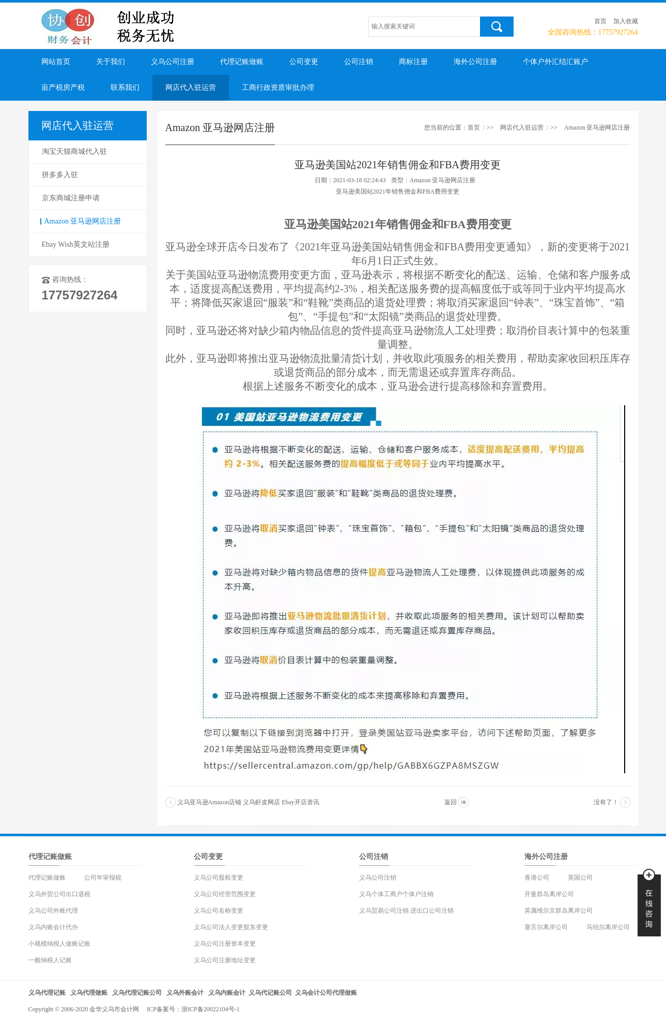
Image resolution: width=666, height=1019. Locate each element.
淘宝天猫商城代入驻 (74, 151)
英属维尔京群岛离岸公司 (558, 910)
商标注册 (413, 62)
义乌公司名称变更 (218, 910)
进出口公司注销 (432, 910)
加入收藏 (625, 21)
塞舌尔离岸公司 (546, 927)
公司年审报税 (102, 877)
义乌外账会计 (185, 992)
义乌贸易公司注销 (384, 910)
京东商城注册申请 (71, 198)
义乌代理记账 (47, 992)
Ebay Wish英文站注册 (76, 244)
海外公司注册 (475, 62)
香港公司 (536, 877)
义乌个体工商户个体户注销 (396, 894)
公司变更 (303, 62)
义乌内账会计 (226, 992)
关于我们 (110, 62)
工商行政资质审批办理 (278, 87)
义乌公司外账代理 (53, 910)
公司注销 (358, 62)
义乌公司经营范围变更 (225, 894)
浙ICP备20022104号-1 (210, 1009)
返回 (450, 802)
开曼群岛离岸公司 (549, 894)
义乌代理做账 (88, 992)
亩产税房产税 (63, 87)
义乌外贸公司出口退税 (59, 894)
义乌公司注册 (172, 62)
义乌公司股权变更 (218, 877)
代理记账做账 (242, 62)
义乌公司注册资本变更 (225, 943)
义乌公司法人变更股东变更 (231, 927)
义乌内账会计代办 (53, 927)
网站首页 (55, 62)
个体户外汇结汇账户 (555, 62)
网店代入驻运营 (190, 87)
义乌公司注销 (377, 877)
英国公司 (580, 877)
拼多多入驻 (60, 175)
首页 (600, 21)
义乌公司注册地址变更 (225, 960)
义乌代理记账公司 (137, 992)
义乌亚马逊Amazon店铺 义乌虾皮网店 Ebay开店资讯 (248, 802)
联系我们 (125, 87)
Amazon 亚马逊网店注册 (82, 221)
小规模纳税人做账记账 (59, 943)
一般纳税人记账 (50, 960)
